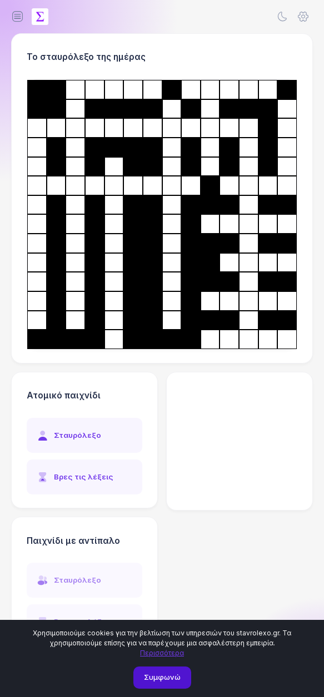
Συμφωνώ (162, 677)
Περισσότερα (162, 653)
